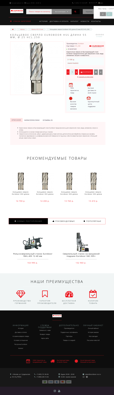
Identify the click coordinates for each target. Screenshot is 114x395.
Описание (16, 120)
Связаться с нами (45, 330)
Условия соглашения (21, 340)
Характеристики (32, 120)
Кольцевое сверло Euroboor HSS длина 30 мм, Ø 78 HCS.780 (20, 194)
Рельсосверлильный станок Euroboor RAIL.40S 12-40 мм (32, 255)
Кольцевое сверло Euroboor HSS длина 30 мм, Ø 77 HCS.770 (45, 194)
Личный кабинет (93, 328)
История (43, 21)
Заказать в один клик (86, 77)
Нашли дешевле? (73, 63)
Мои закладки (93, 336)
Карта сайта (45, 338)
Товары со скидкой (69, 340)
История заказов (93, 332)
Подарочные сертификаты (69, 332)
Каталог (75, 21)
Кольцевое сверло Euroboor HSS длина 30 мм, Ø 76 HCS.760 (69, 194)
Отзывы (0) (48, 120)
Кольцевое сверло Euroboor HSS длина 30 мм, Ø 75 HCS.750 (93, 194)
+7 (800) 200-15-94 (42, 377)
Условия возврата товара (21, 336)
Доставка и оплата (59, 21)
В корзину (86, 72)
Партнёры (69, 336)
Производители (69, 328)
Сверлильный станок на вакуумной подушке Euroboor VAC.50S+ (81, 255)
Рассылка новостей (93, 340)
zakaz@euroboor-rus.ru (93, 374)
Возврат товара (45, 334)
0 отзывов (99, 36)
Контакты (97, 21)
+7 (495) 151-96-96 (42, 374)
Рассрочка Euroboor (20, 344)
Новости (85, 21)
